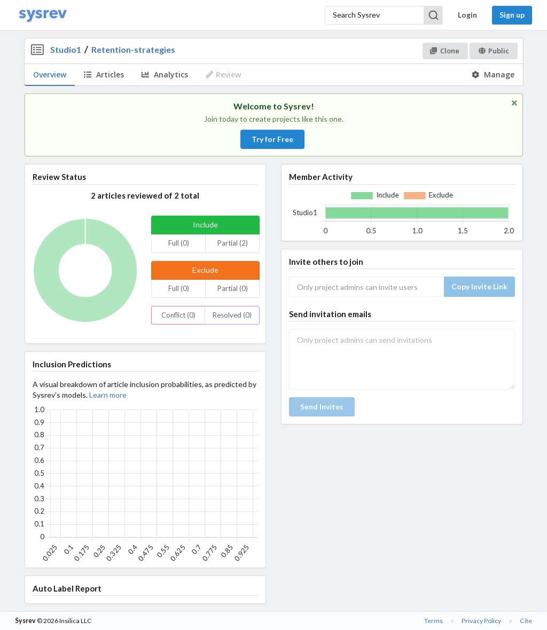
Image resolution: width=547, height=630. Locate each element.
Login (467, 14)
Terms (433, 621)
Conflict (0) (178, 315)
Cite (526, 621)
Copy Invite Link (479, 286)
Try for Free (272, 139)
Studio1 (65, 49)
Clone (444, 51)
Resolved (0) (232, 315)
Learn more (108, 394)
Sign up (512, 14)
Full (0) (178, 243)
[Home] (43, 15)
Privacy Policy (481, 621)
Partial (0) (232, 288)
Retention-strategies (133, 49)
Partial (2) (232, 243)
